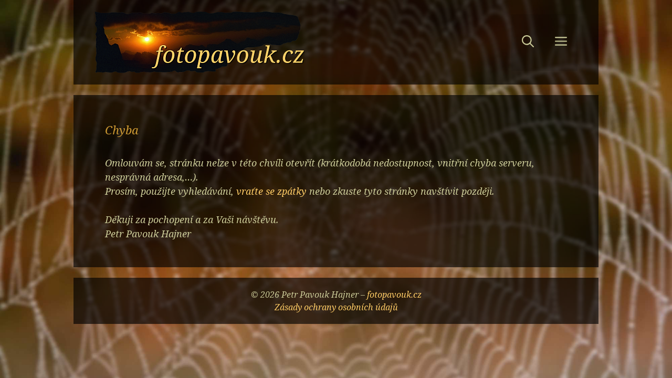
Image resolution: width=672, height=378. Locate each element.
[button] (527, 42)
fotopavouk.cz (394, 294)
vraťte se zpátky (271, 191)
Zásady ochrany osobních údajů (336, 307)
